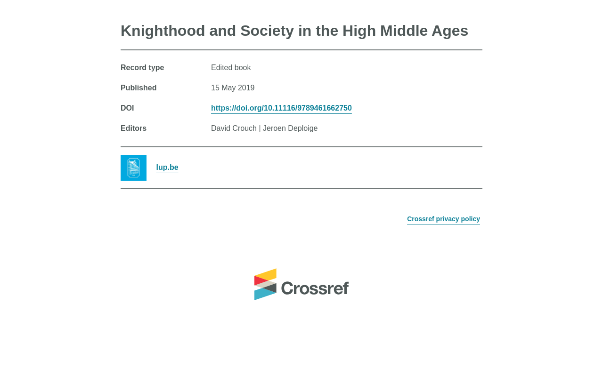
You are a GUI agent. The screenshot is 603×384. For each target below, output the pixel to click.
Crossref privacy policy (443, 219)
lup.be (167, 167)
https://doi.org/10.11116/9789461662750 (281, 108)
